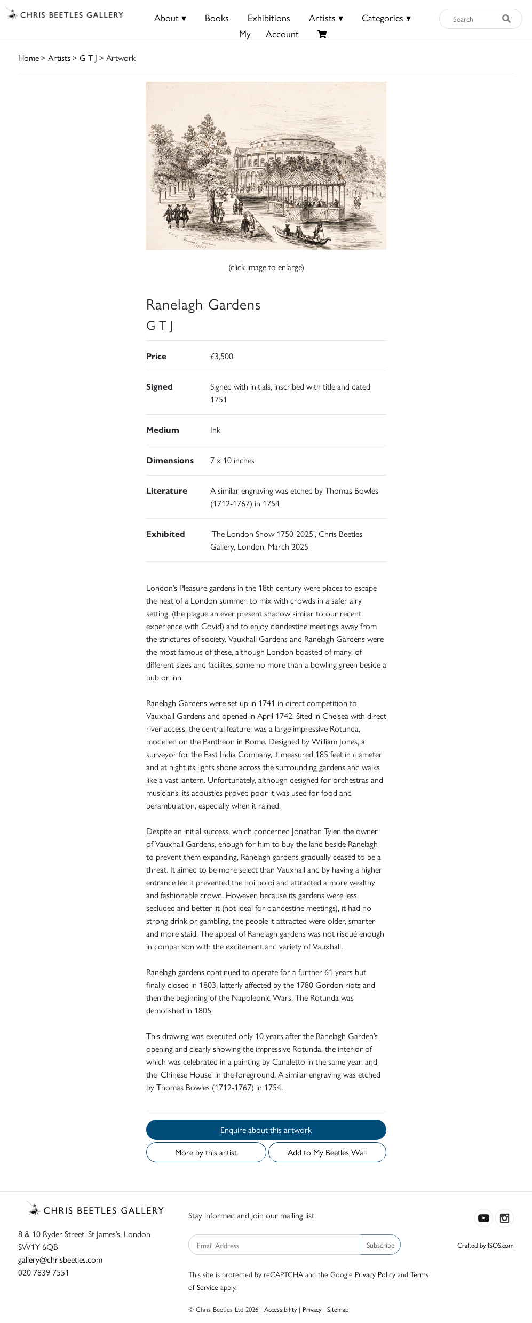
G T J (88, 57)
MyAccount (269, 33)
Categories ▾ (386, 17)
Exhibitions (269, 17)
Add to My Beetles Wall (327, 1152)
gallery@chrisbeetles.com (60, 1259)
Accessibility (280, 1309)
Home (28, 57)
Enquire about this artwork (266, 1129)
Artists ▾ (326, 17)
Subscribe (381, 1244)
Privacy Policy (375, 1274)
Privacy (312, 1309)
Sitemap (338, 1309)
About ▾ (170, 17)
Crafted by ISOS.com (485, 1245)
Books (217, 17)
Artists (59, 57)
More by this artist (206, 1152)
